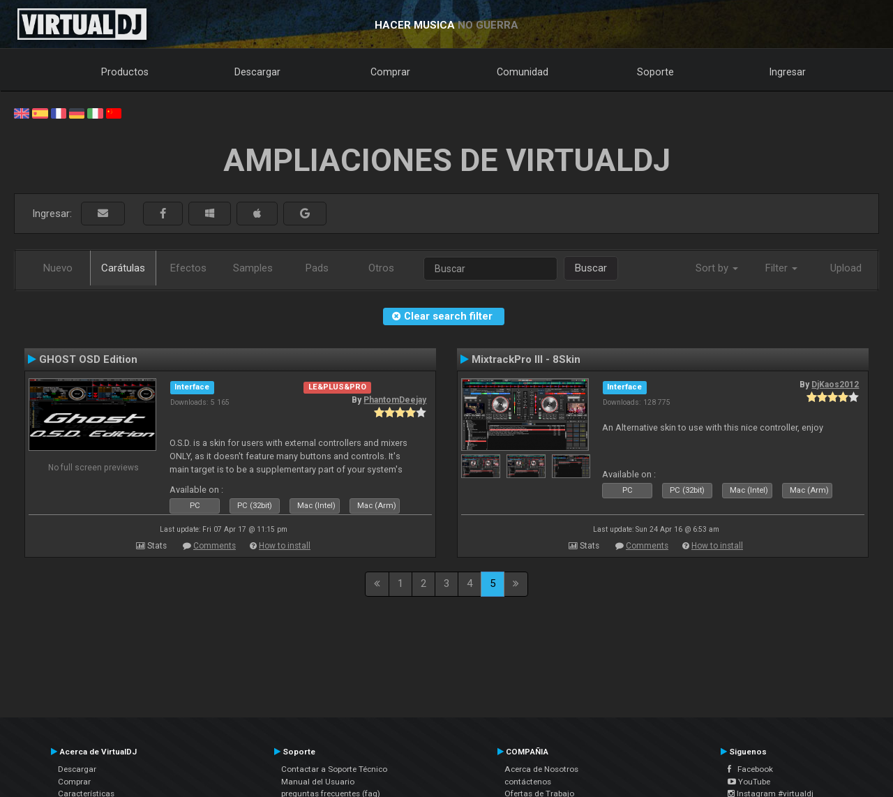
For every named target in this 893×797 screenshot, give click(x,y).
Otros (381, 268)
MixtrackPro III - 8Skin (526, 359)
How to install (284, 546)
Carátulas (123, 268)
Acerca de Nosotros (541, 769)
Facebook (750, 769)
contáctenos (527, 782)
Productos (125, 71)
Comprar (390, 71)
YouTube (749, 782)
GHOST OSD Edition (88, 359)
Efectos (188, 268)
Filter (781, 268)
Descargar (257, 71)
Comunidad (522, 71)
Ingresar (788, 71)
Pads (317, 268)
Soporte (655, 71)
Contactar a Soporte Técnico (334, 769)
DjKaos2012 (835, 384)
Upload (846, 268)
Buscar (591, 268)
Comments (214, 546)
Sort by (717, 268)
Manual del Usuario (317, 782)
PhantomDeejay (394, 400)
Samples (253, 268)
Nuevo (58, 268)
